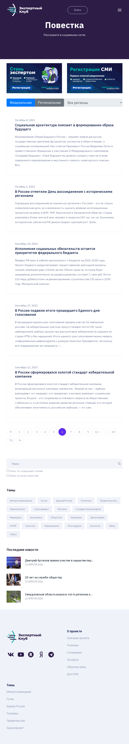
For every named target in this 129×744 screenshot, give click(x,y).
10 (96, 432)
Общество (56, 517)
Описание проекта (78, 638)
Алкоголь (30, 525)
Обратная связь (76, 667)
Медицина (15, 517)
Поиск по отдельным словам (26, 471)
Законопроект (18, 509)
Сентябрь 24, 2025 (26, 243)
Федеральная (21, 102)
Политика (86, 500)
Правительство (108, 500)
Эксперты (73, 659)
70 (11, 440)
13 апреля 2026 (34, 564)
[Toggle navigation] (120, 10)
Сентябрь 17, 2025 (26, 305)
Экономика (36, 517)
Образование (51, 525)
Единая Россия (64, 500)
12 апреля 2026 (34, 598)
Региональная (49, 102)
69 (113, 432)
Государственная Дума (88, 509)
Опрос (13, 534)
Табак (112, 525)
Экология (95, 525)
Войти (77, 10)
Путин (44, 500)
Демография (97, 517)
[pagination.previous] (11, 432)
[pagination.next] (19, 440)
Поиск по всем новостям (23, 475)
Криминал (76, 517)
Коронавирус (41, 509)
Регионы (62, 509)
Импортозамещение (21, 500)
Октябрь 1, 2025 (25, 186)
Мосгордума (74, 525)
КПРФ (13, 525)
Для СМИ (72, 674)
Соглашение (74, 652)
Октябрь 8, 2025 (25, 120)
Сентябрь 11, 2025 (26, 367)
